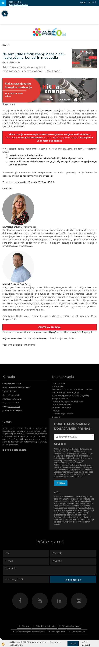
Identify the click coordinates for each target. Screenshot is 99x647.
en (93, 2)
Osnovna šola (58, 383)
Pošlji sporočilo (73, 579)
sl (89, 2)
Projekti (55, 410)
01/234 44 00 (13, 403)
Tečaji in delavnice (70, 626)
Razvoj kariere (58, 631)
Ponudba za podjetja (62, 404)
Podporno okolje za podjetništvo (67, 401)
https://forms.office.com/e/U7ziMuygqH (70, 332)
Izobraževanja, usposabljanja (65, 392)
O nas (83, 2)
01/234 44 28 (14, 406)
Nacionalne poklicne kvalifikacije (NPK (70, 395)
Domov (6, 45)
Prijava (61, 483)
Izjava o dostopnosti (14, 449)
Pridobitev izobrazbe (46, 626)
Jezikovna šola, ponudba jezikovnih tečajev (72, 389)
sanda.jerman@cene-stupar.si (36, 175)
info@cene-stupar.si (18, 4)
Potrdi (73, 643)
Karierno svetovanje (61, 407)
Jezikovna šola (78, 631)
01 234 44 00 (15, 2)
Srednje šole (57, 386)
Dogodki (56, 417)
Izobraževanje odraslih (62, 414)
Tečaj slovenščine (60, 398)
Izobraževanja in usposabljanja (30, 631)
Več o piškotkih (86, 643)
